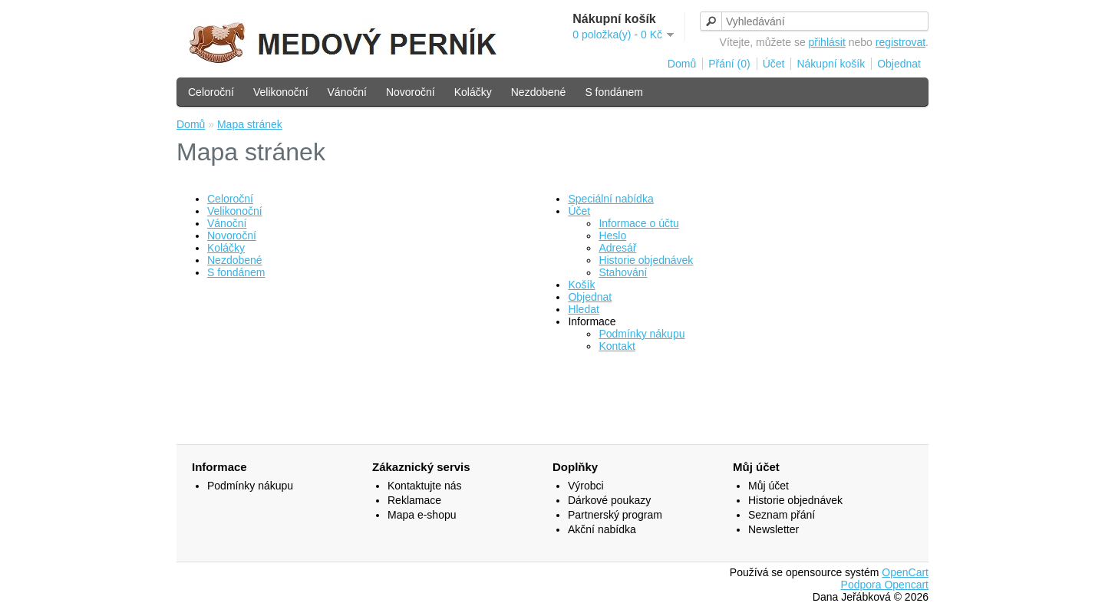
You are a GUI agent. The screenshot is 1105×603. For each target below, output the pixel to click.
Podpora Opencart (885, 584)
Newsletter (773, 529)
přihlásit (827, 42)
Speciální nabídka (610, 199)
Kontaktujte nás (425, 485)
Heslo (612, 235)
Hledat (583, 309)
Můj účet (768, 485)
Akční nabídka (602, 529)
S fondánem (614, 92)
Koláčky (473, 92)
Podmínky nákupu (641, 334)
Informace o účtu (638, 223)
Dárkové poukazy (609, 500)
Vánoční (347, 92)
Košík (581, 284)
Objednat (899, 64)
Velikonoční (280, 92)
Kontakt (617, 346)
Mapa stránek (249, 124)
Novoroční (410, 92)
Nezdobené (538, 92)
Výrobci (586, 485)
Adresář (617, 248)
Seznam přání (781, 515)
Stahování (623, 272)
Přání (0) (729, 64)
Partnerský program (615, 515)
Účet (774, 64)
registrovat (900, 42)
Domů (682, 64)
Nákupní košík (831, 64)
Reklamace (414, 500)
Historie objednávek (646, 260)
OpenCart (905, 572)
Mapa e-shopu (422, 515)
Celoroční (211, 92)
